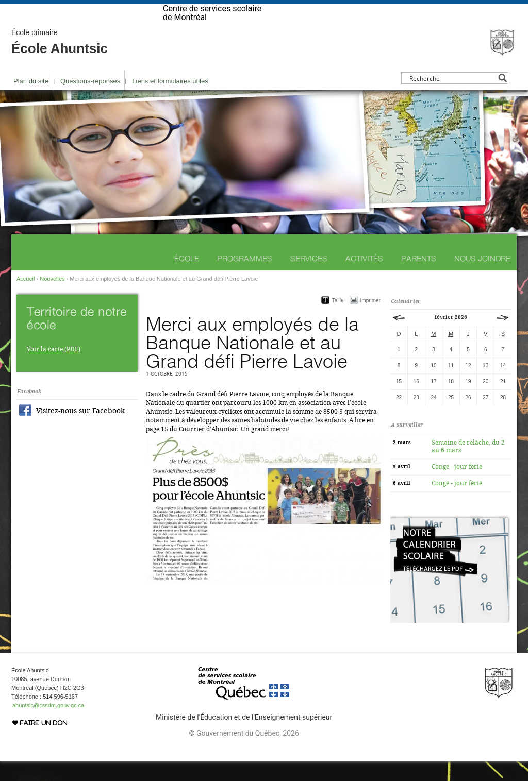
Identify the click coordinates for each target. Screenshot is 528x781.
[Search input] (451, 98)
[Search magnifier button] (502, 97)
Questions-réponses (90, 101)
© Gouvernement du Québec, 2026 (244, 753)
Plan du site (30, 101)
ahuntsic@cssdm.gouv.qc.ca (48, 725)
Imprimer (370, 320)
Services (308, 278)
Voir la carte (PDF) (53, 368)
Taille (338, 320)
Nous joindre (482, 278)
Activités (364, 278)
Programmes (244, 278)
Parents (418, 278)
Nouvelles (52, 298)
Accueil (25, 298)
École (186, 278)
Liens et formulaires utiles (170, 101)
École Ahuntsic (59, 62)
